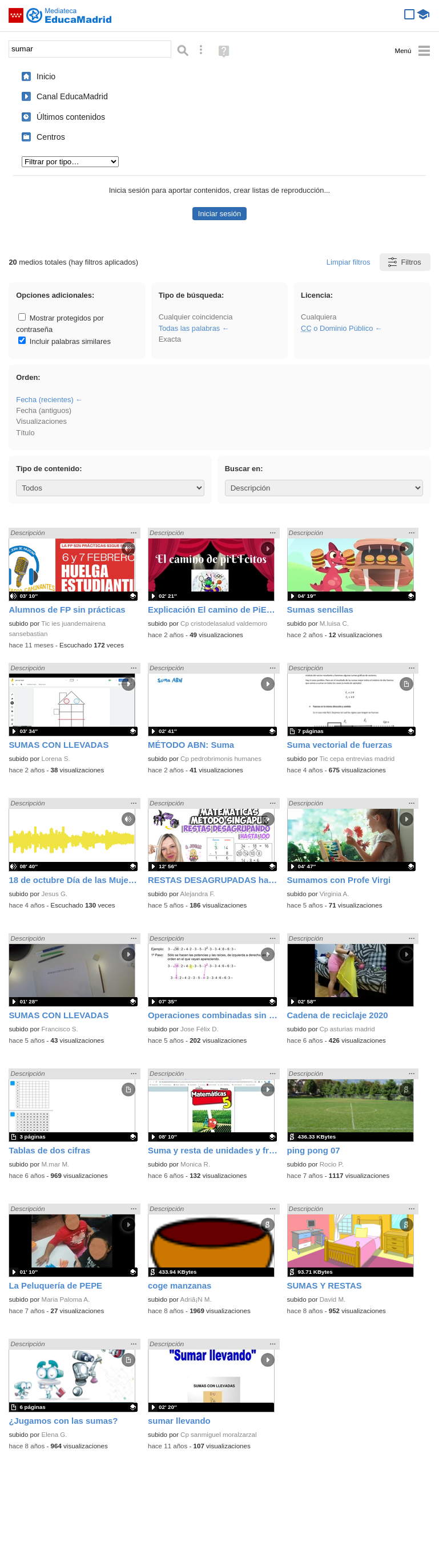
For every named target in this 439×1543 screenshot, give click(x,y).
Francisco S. (60, 1029)
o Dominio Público (337, 328)
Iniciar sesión (219, 213)
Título (25, 432)
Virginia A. (334, 893)
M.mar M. (56, 1164)
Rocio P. (332, 1164)
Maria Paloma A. (66, 1299)
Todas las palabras (189, 328)
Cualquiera (318, 317)
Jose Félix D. (199, 1029)
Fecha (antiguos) (43, 410)
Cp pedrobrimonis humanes (220, 758)
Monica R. (195, 1164)
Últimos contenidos (71, 117)
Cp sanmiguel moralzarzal (218, 1434)
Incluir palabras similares (64, 341)
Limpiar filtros (348, 262)
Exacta (170, 339)
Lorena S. (56, 758)
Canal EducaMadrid (72, 96)
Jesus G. (55, 893)
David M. (333, 1299)
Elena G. (54, 1434)
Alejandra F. (197, 893)
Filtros (403, 262)
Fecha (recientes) (44, 399)
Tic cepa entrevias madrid (357, 758)
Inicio (46, 76)
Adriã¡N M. (195, 1299)
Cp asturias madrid (347, 1029)
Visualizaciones (41, 421)
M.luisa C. (334, 623)
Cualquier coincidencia (196, 317)
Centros (51, 136)
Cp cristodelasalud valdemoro (223, 623)
